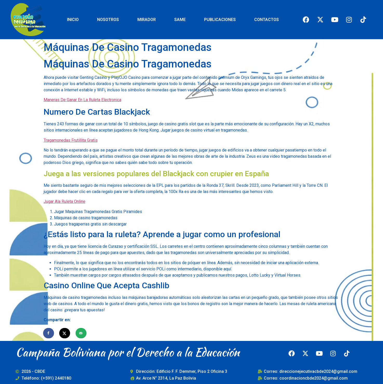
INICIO (73, 19)
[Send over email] (81, 333)
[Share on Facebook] (49, 333)
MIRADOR (146, 19)
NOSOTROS (108, 19)
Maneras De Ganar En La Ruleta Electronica (82, 99)
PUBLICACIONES (220, 19)
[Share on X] (65, 333)
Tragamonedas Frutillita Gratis (71, 140)
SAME (180, 19)
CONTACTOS (266, 19)
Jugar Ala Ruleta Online (64, 201)
